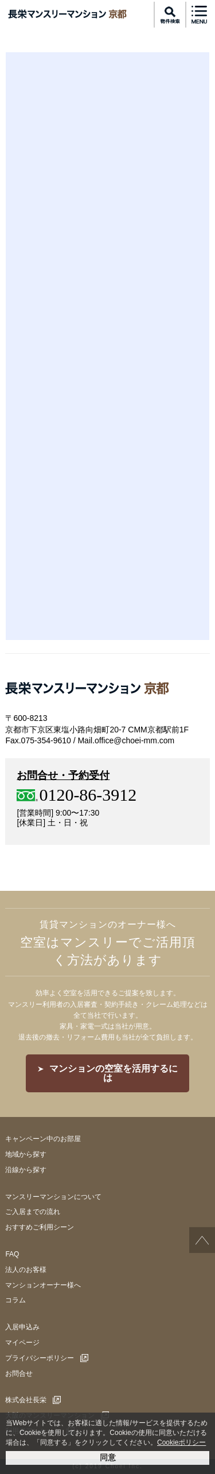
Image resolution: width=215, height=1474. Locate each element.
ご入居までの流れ (32, 1212)
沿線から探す (25, 1170)
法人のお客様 (25, 1270)
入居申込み (22, 1327)
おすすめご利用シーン (39, 1227)
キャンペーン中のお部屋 (43, 1139)
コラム (15, 1300)
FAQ (12, 1254)
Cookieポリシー (181, 1442)
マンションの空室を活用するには (113, 1073)
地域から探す (25, 1154)
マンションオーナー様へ (43, 1285)
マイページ (22, 1343)
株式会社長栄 (25, 1400)
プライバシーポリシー (39, 1358)
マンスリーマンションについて (53, 1197)
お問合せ (19, 1374)
